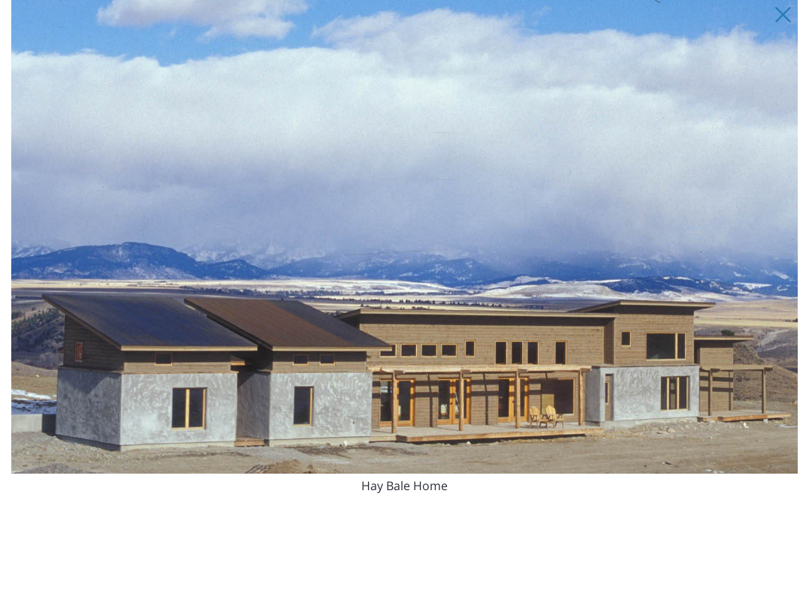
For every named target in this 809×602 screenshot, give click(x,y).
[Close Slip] (782, 15)
